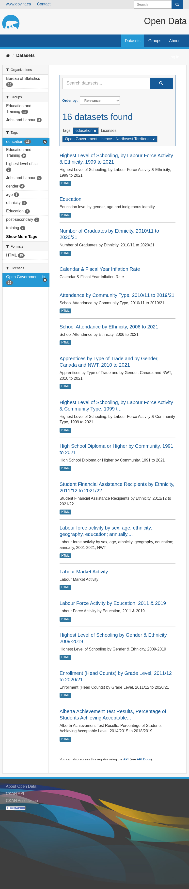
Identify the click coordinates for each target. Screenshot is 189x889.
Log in (174, 57)
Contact (43, 4)
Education (70, 199)
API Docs (144, 759)
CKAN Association (22, 801)
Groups (154, 41)
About (174, 41)
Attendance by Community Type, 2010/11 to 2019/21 (117, 295)
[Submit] (177, 4)
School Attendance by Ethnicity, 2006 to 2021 (109, 326)
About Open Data (21, 786)
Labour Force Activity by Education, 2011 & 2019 (113, 603)
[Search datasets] (158, 4)
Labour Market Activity (84, 571)
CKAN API (15, 793)
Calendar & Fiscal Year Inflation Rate (100, 269)
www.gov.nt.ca (18, 4)
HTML (65, 183)
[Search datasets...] (106, 83)
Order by (69, 101)
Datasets (133, 41)
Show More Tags (21, 237)
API (126, 759)
